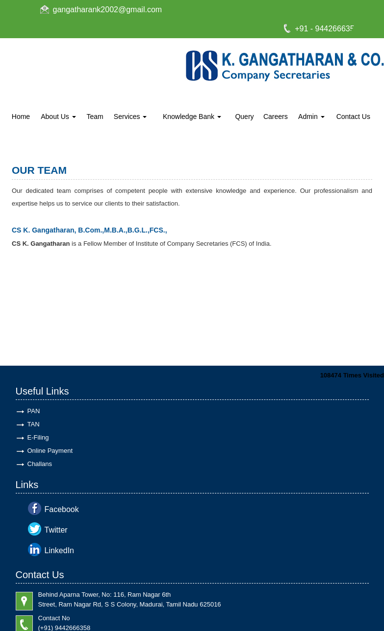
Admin (311, 116)
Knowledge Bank (192, 116)
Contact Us (353, 116)
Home (21, 116)
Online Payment (50, 450)
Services (130, 116)
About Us (58, 116)
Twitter (56, 530)
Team (94, 116)
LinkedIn (60, 550)
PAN (33, 411)
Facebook (62, 509)
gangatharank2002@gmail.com (107, 9)
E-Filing (38, 437)
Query (244, 116)
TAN (33, 424)
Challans (39, 463)
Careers (275, 116)
